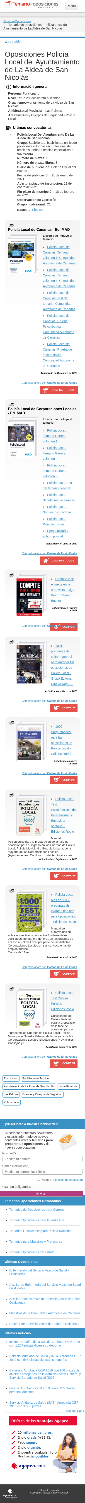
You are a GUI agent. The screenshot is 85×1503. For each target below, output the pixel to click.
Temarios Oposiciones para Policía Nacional (40, 1231)
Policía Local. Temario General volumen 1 (54, 436)
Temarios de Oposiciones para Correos (36, 1209)
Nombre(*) (9, 1153)
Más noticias (74, 1411)
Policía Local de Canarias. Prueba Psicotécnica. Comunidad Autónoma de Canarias (58, 326)
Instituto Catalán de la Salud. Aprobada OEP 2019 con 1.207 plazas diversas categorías (44, 1343)
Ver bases (36, 210)
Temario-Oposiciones (17, 21)
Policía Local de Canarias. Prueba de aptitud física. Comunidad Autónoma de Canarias (58, 355)
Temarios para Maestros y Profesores (35, 1241)
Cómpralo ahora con (49, 382)
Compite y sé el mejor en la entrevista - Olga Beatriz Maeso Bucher (62, 590)
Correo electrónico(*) (15, 1166)
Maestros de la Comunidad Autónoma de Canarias (44, 1313)
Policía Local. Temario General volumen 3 (54, 471)
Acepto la (62, 1179)
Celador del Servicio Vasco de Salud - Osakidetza (44, 1324)
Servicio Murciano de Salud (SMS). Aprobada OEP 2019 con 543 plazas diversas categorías (45, 1357)
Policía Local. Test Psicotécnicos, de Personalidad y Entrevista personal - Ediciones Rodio (63, 815)
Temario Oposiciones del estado (31, 1252)
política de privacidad (69, 1179)
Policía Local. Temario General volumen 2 (54, 453)
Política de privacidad (49, 1490)
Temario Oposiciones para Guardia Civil (37, 1220)
